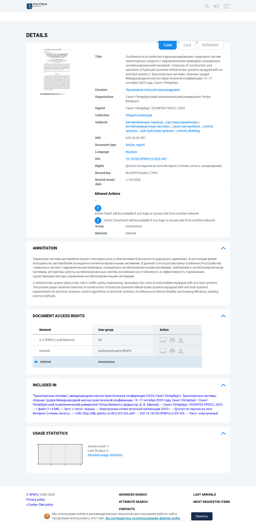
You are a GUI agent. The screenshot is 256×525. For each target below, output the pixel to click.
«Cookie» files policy (39, 504)
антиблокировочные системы (148, 126)
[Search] (207, 6)
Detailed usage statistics (105, 455)
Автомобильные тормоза (144, 122)
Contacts (127, 509)
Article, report (135, 145)
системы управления (181, 122)
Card (187, 45)
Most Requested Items (211, 501)
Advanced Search (133, 494)
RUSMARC (210, 45)
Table (167, 45)
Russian (131, 152)
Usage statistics (50, 433)
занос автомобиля (186, 126)
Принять (202, 516)
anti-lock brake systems (157, 131)
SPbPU (34, 494)
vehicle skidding (188, 131)
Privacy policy (35, 499)
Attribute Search (133, 501)
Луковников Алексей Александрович (153, 89)
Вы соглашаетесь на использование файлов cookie (143, 518)
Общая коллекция (139, 115)
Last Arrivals (204, 494)
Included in (44, 385)
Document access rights (59, 316)
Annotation (45, 248)
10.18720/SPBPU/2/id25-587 (146, 159)
